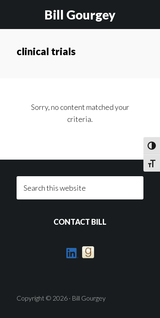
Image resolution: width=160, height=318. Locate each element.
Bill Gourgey (80, 14)
